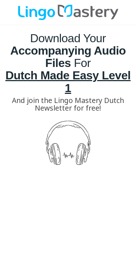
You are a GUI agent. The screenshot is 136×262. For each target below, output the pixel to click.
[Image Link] (68, 12)
